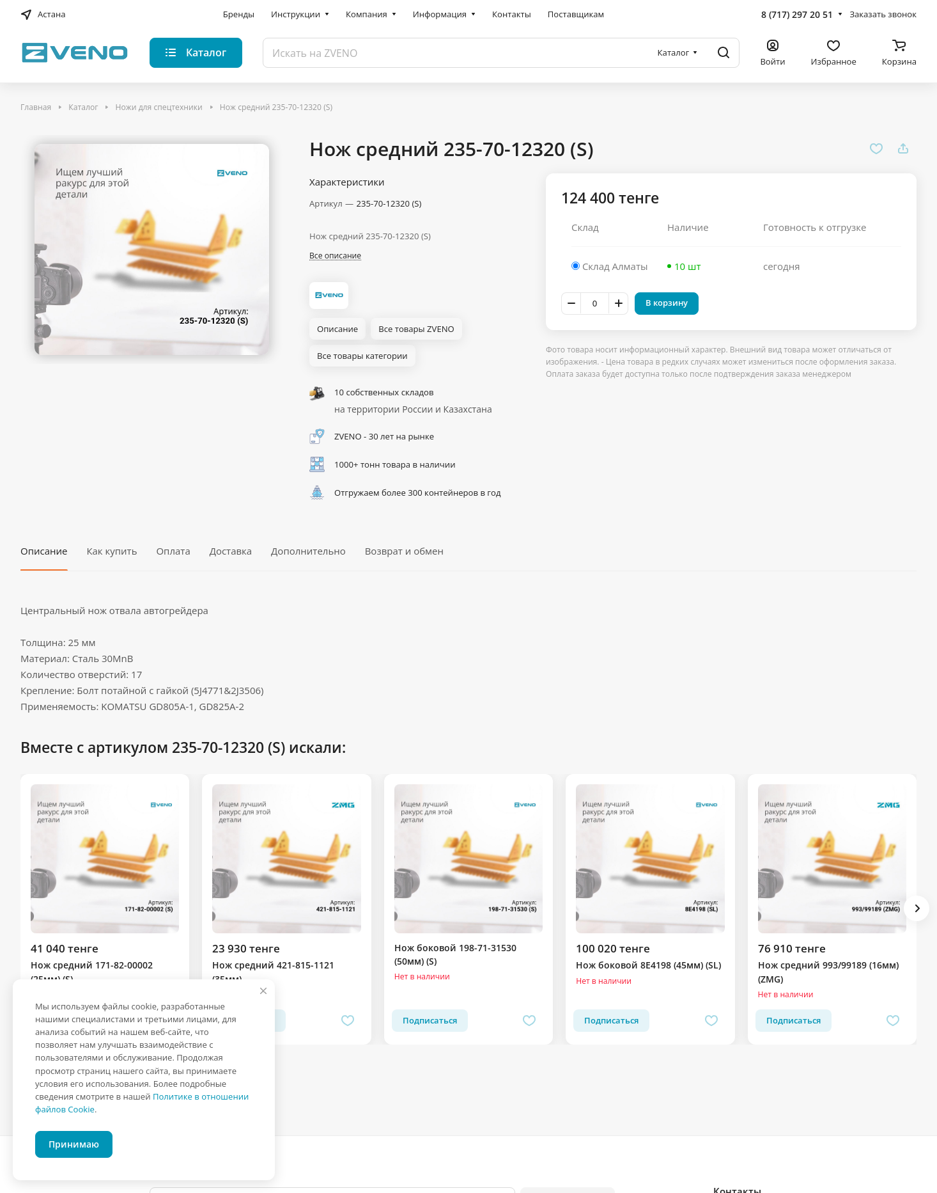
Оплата (173, 550)
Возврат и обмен (404, 550)
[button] (916, 908)
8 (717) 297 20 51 (797, 14)
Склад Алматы (615, 266)
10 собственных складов (383, 392)
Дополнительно (308, 550)
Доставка (231, 550)
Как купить (111, 550)
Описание (43, 550)
